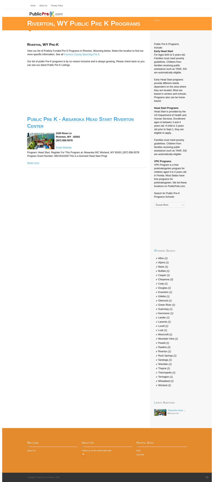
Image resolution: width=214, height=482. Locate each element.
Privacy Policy (57, 6)
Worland (164, 385)
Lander (164, 317)
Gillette (164, 296)
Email (59, 147)
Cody (163, 283)
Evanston (165, 292)
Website (67, 147)
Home (32, 6)
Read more (33, 163)
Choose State (162, 205)
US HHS (140, 454)
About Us (43, 6)
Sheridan (165, 364)
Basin (163, 266)
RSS (83, 454)
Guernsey (165, 309)
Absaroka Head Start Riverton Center (186, 410)
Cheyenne (165, 279)
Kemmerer (165, 313)
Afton (163, 258)
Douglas (164, 288)
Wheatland (166, 381)
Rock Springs (167, 355)
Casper (164, 275)
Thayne (164, 368)
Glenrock (165, 300)
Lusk (162, 330)
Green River (166, 304)
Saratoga (165, 360)
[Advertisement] (86, 89)
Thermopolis (166, 372)
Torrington (165, 376)
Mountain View (168, 338)
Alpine (163, 262)
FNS (138, 450)
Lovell (163, 326)
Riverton (164, 351)
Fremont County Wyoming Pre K (81, 54)
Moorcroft (165, 334)
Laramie (164, 321)
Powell (163, 343)
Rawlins (164, 347)
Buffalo (164, 271)
